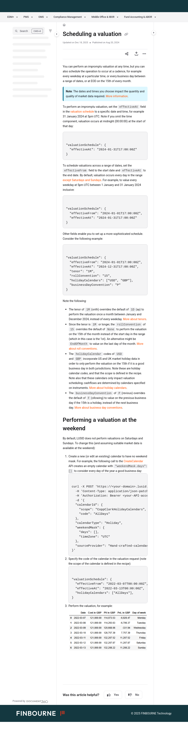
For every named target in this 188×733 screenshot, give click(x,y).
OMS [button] (41, 17)
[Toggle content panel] (153, 32)
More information (117, 96)
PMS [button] (26, 17)
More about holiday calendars (107, 387)
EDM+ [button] (10, 17)
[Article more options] (144, 54)
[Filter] (50, 30)
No (133, 695)
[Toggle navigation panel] (56, 34)
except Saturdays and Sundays (82, 180)
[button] (29, 31)
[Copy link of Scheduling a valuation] (126, 34)
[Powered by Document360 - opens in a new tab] (30, 701)
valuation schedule (82, 111)
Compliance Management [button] (67, 17)
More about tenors (134, 319)
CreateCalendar (133, 461)
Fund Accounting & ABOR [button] (138, 17)
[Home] (64, 25)
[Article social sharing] (126, 54)
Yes (113, 695)
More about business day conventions (98, 407)
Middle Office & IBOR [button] (102, 17)
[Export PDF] (136, 54)
